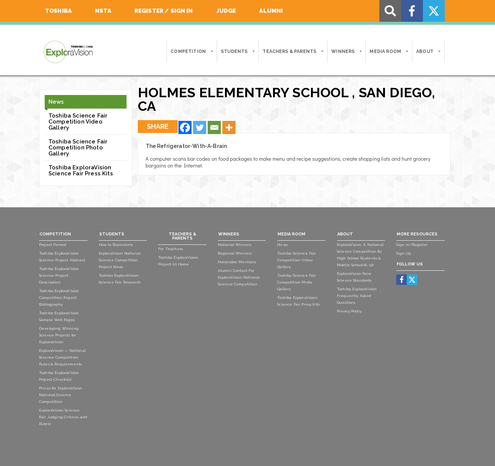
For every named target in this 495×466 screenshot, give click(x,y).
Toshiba (58, 11)
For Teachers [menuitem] (170, 249)
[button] (211, 51)
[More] (228, 127)
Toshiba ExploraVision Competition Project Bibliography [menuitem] (59, 297)
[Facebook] (185, 127)
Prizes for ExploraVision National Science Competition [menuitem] (60, 395)
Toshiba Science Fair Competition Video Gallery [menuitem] (296, 260)
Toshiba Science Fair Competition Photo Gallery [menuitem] (296, 282)
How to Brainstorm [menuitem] (116, 245)
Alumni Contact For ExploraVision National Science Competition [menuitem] (239, 277)
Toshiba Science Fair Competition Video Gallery (77, 121)
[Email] (214, 127)
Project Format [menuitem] (52, 245)
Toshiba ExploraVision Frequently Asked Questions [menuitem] (357, 296)
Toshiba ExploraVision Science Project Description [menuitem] (59, 275)
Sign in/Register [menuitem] (412, 245)
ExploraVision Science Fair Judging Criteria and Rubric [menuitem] (63, 417)
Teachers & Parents (289, 51)
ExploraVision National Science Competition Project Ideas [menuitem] (120, 260)
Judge (226, 11)
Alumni (271, 11)
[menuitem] (401, 279)
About (424, 51)
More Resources (417, 234)
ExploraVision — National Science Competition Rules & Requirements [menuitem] (62, 357)
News (56, 101)
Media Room (385, 51)
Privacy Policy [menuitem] (349, 311)
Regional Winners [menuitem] (235, 253)
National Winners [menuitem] (235, 245)
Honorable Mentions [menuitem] (237, 262)
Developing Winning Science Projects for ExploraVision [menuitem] (58, 335)
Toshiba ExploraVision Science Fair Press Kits (80, 170)
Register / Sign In (163, 11)
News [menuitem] (282, 245)
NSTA (103, 11)
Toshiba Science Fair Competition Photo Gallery (77, 147)
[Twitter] (199, 127)
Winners (343, 51)
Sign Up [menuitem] (403, 253)
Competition (188, 51)
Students (234, 51)
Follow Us (410, 264)
